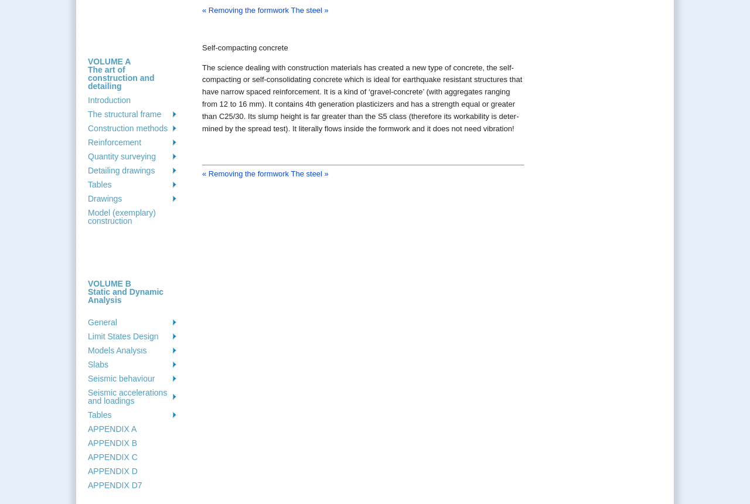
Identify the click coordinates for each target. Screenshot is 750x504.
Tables (99, 184)
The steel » (310, 10)
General (102, 322)
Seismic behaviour (121, 378)
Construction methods (128, 128)
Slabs (98, 364)
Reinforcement (114, 142)
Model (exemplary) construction (122, 217)
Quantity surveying (122, 156)
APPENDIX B (112, 443)
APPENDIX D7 (115, 485)
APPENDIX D (113, 471)
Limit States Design (123, 336)
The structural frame (124, 114)
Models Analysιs (117, 350)
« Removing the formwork (245, 10)
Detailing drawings (121, 170)
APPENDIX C (113, 457)
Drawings (105, 198)
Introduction (109, 100)
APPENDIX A (112, 429)
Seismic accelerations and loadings (127, 397)
